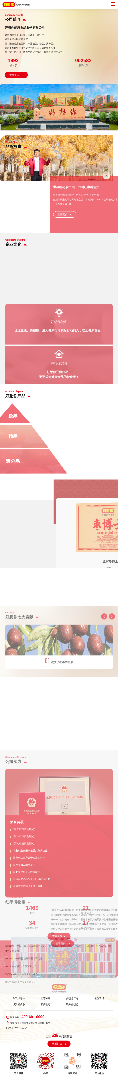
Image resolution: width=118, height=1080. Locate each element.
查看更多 (14, 75)
